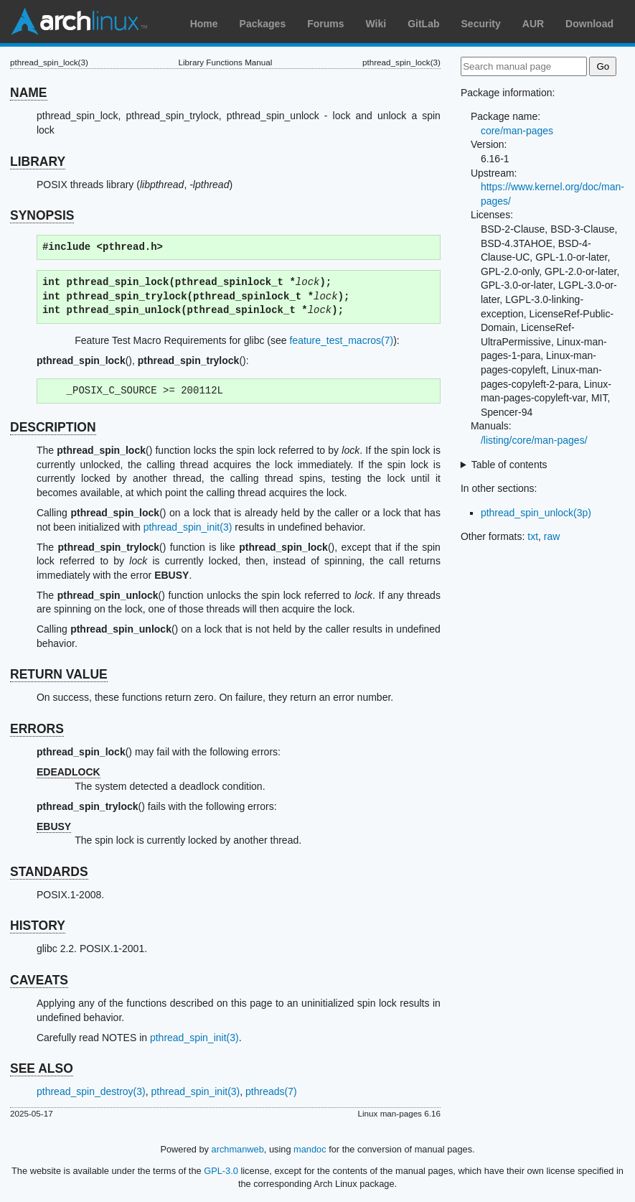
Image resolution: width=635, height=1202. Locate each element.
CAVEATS (39, 980)
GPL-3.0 (221, 1170)
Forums (325, 23)
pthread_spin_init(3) (188, 527)
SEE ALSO (41, 1068)
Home (204, 23)
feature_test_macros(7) (341, 340)
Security (481, 23)
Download (589, 23)
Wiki (376, 23)
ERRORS (37, 729)
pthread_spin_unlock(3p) (536, 512)
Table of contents (509, 464)
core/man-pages (517, 130)
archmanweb (238, 1149)
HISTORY (37, 925)
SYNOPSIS (42, 215)
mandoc (309, 1149)
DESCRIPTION (53, 427)
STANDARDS (49, 872)
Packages (263, 23)
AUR (533, 23)
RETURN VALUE (59, 674)
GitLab (423, 23)
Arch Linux (79, 21)
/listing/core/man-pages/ (534, 440)
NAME (28, 92)
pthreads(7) (271, 1091)
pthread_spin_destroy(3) (91, 1091)
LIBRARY (37, 161)
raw (552, 536)
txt (532, 536)
